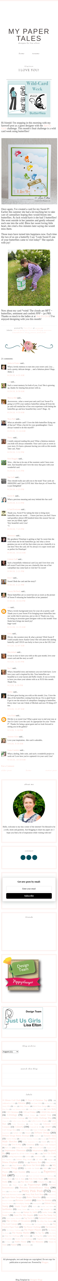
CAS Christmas (12, 1112)
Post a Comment (7, 766)
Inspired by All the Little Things (22, 1154)
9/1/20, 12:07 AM (15, 646)
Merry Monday (51, 1162)
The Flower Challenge (32, 1227)
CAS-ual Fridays (29, 1112)
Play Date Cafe (27, 1182)
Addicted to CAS (8, 1103)
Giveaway (30, 1145)
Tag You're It (29, 1218)
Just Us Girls (43, 316)
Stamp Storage (35, 1209)
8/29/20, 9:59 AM (15, 412)
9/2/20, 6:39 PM (15, 685)
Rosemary (11, 536)
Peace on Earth (20, 1176)
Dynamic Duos (50, 1136)
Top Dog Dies (38, 1236)
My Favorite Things (33, 330)
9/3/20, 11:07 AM (15, 709)
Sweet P (5, 1215)
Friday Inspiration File (30, 1142)
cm (8, 607)
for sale (43, 1139)
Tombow (26, 1236)
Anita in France (13, 363)
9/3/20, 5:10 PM (15, 730)
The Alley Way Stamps (45, 1221)
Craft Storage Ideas (9, 1130)
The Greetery (50, 1227)
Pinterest (15, 1182)
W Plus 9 (8, 1242)
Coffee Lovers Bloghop (39, 1121)
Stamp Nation (21, 1209)
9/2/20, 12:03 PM (15, 662)
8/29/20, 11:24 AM (16, 431)
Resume (35, 53)
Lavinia (28, 1157)
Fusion (44, 1142)
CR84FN (48, 1127)
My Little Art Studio (32, 1168)
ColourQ (19, 1126)
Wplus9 (14, 1245)
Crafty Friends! (25, 1130)
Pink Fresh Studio (36, 1179)
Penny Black (7, 1179)
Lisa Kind (11, 715)
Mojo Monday (17, 1165)
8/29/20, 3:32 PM (15, 452)
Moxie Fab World (33, 1165)
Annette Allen (12, 737)
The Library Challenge (13, 1230)
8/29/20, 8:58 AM (15, 391)
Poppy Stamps (18, 1185)
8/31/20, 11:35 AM (16, 627)
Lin (8, 382)
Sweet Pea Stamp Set (47, 1215)
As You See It (49, 1103)
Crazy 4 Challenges (40, 1130)
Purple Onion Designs (13, 1197)
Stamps (18, 1212)
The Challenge (26, 1224)
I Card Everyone (14, 509)
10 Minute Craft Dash (11, 1100)
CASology (12, 1115)
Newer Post (51, 770)
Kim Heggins (12, 459)
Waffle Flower (20, 1242)
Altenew (22, 1103)
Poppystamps (34, 1184)
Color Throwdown (18, 1124)
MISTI (7, 1165)
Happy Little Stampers (47, 1145)
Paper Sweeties (19, 1172)
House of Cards (37, 1148)
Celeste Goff (12, 559)
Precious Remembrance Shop (34, 1187)
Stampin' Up (48, 1209)
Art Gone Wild (36, 1103)
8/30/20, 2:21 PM (15, 571)
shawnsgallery (37, 1203)
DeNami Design (42, 1132)
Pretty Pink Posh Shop (34, 1194)
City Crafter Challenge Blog (40, 1118)
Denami (28, 1133)
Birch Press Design (40, 1106)
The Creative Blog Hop (42, 1224)
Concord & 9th (35, 1127)
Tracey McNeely (14, 591)
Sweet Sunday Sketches (13, 1218)
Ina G (9, 668)
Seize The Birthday (44, 1200)
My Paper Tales (29, 34)
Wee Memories (37, 1242)
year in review (25, 1245)
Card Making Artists (18, 1109)
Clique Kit (5, 1121)
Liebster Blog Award (24, 1159)
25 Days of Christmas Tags (36, 1100)
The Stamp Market (21, 1232)
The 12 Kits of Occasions (18, 1221)
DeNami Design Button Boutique (15, 1136)
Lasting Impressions (15, 1157)
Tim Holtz (52, 1233)
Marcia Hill (12, 398)
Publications (52, 1194)
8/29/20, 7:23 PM (15, 529)
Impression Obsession (15, 1150)
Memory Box (35, 1162)
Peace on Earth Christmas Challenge (41, 1176)
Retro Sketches (34, 1197)
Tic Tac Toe (40, 1233)
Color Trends (34, 1124)
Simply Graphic (21, 1206)
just (39, 1153)
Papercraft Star (35, 1172)
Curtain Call (17, 1133)
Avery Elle (6, 1106)
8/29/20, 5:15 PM (15, 471)
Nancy (10, 438)
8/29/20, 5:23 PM (15, 489)
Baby (15, 1106)
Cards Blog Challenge (36, 1109)
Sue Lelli (11, 477)
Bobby (10, 692)
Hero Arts (8, 1148)
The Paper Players (33, 1229)
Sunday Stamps (47, 1212)
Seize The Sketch (7, 1203)
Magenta (50, 1159)
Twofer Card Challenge (23, 1239)
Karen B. (11, 496)
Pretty (4, 1191)
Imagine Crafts (51, 1147)
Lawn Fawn (38, 1157)
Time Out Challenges (12, 1236)
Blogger (45, 1262)
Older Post (6, 770)
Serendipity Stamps (23, 1203)
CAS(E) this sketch (48, 1112)
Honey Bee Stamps (22, 1148)
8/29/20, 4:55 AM (15, 375)
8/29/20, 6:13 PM (15, 503)
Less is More (49, 1156)
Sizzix (35, 1206)
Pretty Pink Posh (38, 332)
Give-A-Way (16, 1145)
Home (21, 53)
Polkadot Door (43, 1182)
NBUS (45, 1168)
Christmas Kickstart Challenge (13, 1118)
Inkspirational (37, 1150)
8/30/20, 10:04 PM (16, 601)
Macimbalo (11, 652)
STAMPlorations (7, 1212)
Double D (37, 1136)
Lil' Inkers (40, 1159)
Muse (47, 1165)
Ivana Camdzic (13, 750)
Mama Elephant (9, 1162)
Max (25, 1162)
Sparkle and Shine (46, 1206)
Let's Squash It (7, 1159)
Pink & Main (20, 1179)
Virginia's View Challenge (46, 1239)
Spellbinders (7, 1209)
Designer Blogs (36, 1280)
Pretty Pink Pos (14, 1191)
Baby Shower (25, 1106)
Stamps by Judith (30, 1212)
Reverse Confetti (24, 1200)
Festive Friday (11, 1139)
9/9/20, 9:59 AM (15, 744)
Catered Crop (45, 1115)
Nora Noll (11, 419)
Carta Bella (51, 1109)
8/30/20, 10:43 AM (16, 553)
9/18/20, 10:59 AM (16, 760)
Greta (9, 634)
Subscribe (29, 896)
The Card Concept (9, 1224)
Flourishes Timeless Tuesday (29, 1139)
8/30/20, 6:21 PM (15, 585)
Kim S (10, 578)
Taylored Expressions (47, 1218)
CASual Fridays (29, 1115)
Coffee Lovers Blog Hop (20, 1121)
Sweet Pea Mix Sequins (23, 1215)
